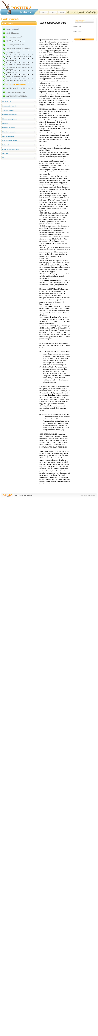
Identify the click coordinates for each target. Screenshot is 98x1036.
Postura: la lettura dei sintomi (16, 76)
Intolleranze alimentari (9, 114)
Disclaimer (5, 158)
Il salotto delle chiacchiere (10, 149)
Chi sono (5, 153)
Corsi (52, 12)
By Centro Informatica (88, 495)
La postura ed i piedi (13, 53)
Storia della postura (13, 33)
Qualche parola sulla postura (16, 41)
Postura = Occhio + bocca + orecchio (19, 57)
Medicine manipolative (9, 140)
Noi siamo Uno (7, 101)
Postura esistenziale (13, 29)
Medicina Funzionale (9, 132)
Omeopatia (5, 123)
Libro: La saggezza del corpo (16, 92)
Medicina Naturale (8, 110)
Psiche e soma (11, 60)
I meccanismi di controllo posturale (18, 49)
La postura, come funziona (15, 45)
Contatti (61, 12)
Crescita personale (8, 136)
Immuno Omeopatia (8, 127)
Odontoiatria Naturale (9, 106)
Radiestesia (5, 145)
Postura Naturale (7, 23)
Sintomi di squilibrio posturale (16, 80)
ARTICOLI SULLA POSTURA (17, 96)
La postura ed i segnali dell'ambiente (18, 64)
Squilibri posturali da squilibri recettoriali (20, 88)
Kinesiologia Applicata (9, 119)
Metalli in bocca (12, 72)
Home (44, 12)
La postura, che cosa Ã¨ (14, 37)
